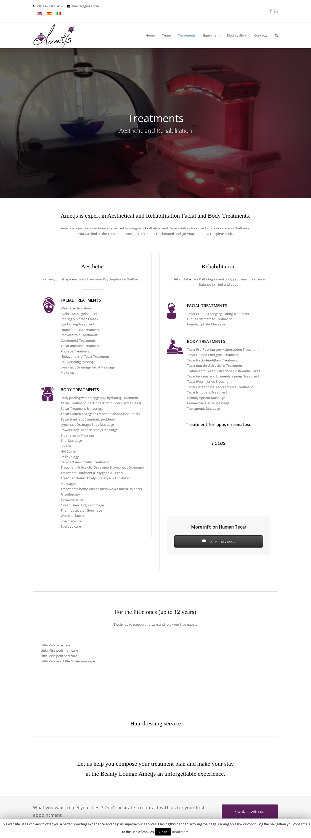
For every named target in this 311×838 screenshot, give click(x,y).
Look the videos (218, 541)
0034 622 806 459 (49, 6)
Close (163, 831)
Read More (180, 831)
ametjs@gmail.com (85, 6)
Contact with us (249, 811)
